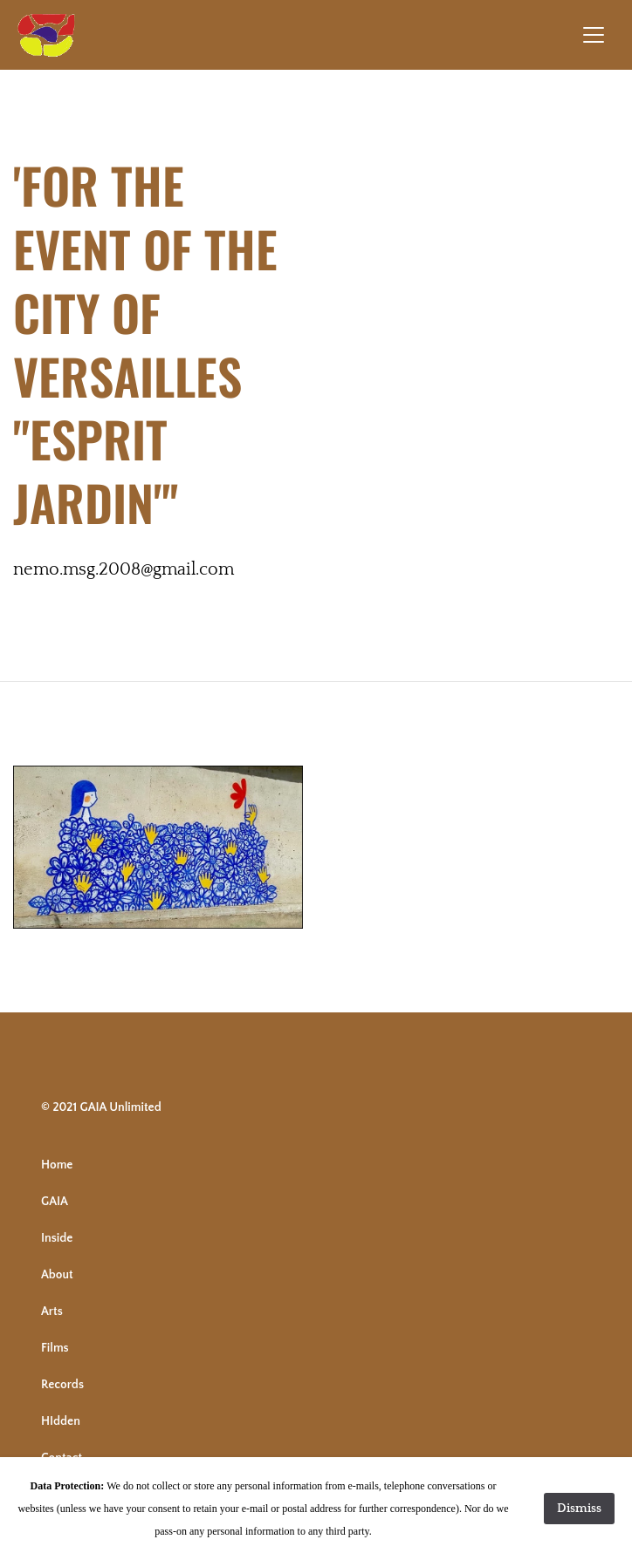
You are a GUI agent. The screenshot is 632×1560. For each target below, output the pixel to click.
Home (56, 1165)
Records (62, 1385)
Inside (56, 1238)
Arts (52, 1311)
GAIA (54, 1202)
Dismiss (579, 1509)
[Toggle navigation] (593, 34)
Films (55, 1348)
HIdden (60, 1421)
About (57, 1275)
